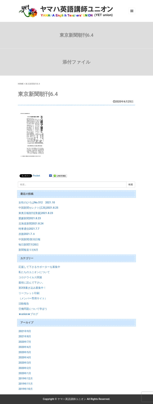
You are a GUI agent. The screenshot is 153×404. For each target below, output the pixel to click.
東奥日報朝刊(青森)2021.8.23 (36, 213)
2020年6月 (25, 347)
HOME (20, 84)
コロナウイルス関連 (30, 277)
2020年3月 (25, 362)
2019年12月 (26, 378)
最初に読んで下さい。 (32, 282)
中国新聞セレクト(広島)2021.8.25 (38, 207)
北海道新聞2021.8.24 (31, 223)
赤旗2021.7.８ (27, 234)
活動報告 (24, 303)
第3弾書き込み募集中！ (32, 287)
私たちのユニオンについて (34, 272)
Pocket (36, 175)
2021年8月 (25, 336)
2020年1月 (25, 373)
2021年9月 (25, 331)
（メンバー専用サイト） (33, 298)
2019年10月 (26, 388)
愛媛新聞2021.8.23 (30, 218)
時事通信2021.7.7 (29, 228)
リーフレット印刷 (29, 293)
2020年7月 (25, 341)
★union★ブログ (28, 314)
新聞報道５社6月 (28, 249)
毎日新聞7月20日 (29, 244)
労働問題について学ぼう (33, 308)
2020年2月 (25, 368)
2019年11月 (26, 383)
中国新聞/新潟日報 (29, 239)
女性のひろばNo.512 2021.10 (37, 202)
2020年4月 (25, 357)
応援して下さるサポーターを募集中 (39, 266)
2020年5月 (25, 352)
